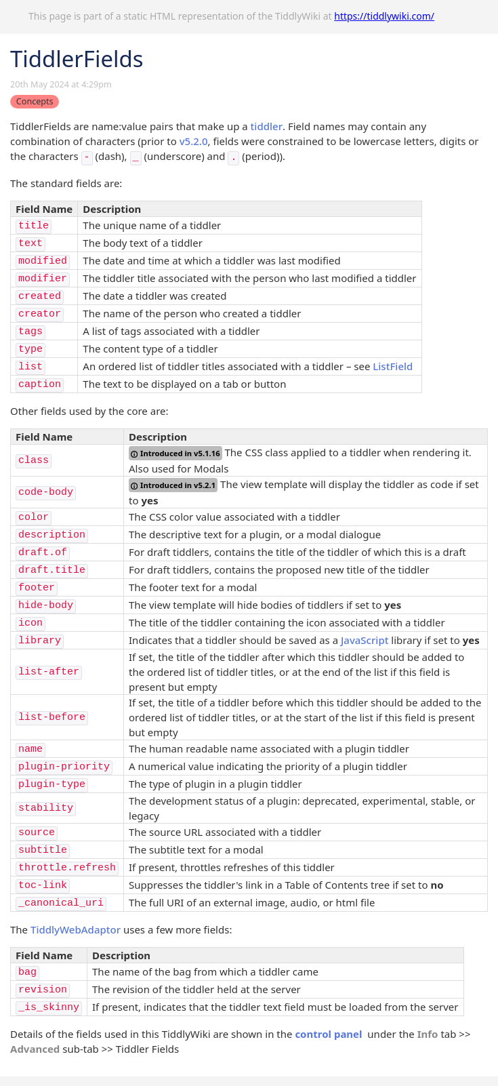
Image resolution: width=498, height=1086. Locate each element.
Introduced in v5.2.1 (173, 485)
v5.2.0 (194, 141)
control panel (328, 1034)
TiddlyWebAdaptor (75, 929)
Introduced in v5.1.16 (175, 453)
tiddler (267, 126)
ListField (393, 366)
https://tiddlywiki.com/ (384, 15)
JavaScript (364, 640)
